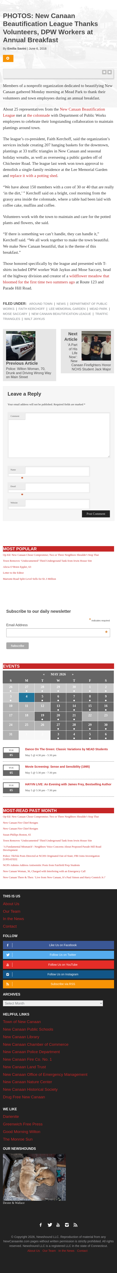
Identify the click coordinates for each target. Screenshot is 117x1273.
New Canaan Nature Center (27, 1082)
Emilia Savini (16, 48)
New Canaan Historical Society (30, 1089)
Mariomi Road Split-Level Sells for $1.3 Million (29, 578)
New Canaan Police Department (31, 1052)
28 (42, 687)
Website (14, 503)
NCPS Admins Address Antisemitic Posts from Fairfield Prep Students (41, 865)
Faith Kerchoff (32, 308)
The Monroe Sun (18, 1139)
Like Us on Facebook (41, 945)
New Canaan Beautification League (61, 314)
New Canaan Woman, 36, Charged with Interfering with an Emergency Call (44, 871)
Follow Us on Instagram (41, 974)
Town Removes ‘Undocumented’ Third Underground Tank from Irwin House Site (47, 560)
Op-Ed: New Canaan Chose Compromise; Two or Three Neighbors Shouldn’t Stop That (51, 554)
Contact (10, 926)
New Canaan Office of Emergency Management (45, 1074)
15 (90, 706)
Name (16, 471)
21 (74, 715)
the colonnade (38, 115)
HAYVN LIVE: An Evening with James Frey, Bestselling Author (68, 784)
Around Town (40, 303)
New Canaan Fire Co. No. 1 (27, 1059)
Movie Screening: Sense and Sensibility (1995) (57, 766)
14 (74, 706)
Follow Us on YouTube (41, 965)
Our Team (11, 911)
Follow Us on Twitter (40, 955)
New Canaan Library (21, 1037)
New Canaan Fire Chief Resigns (20, 822)
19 (42, 715)
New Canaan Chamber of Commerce (36, 1044)
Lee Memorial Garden (67, 308)
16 (106, 706)
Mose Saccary (15, 314)
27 (26, 687)
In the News (13, 918)
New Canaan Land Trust (24, 1067)
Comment (14, 416)
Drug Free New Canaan (24, 1097)
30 (74, 687)
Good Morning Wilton (21, 1131)
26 (10, 687)
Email (16, 487)
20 (58, 715)
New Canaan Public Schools (28, 1029)
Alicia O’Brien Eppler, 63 (17, 566)
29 (58, 687)
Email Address (57, 625)
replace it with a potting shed (33, 175)
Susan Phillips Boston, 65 (17, 834)
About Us (11, 904)
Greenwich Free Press (23, 1124)
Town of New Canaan (22, 1021)
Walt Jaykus (34, 319)
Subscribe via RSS (40, 984)
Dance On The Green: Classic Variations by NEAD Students (66, 749)
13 (58, 706)
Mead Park (98, 308)
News (61, 303)
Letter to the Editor (13, 572)
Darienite (11, 1116)
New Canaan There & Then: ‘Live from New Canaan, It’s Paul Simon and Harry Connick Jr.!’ (54, 877)
